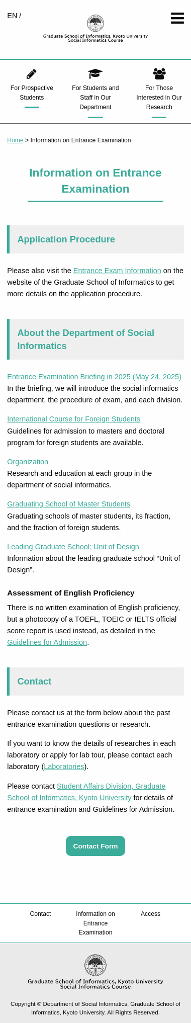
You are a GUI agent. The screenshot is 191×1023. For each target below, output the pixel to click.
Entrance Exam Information (117, 271)
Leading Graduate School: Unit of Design (73, 547)
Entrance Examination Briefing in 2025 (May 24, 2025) (94, 377)
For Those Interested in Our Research (159, 97)
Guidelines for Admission (47, 642)
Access (150, 913)
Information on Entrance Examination (95, 922)
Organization (27, 462)
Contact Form (95, 845)
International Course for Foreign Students (73, 419)
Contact (40, 913)
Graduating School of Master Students (68, 504)
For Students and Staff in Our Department (95, 97)
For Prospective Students (32, 92)
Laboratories (64, 766)
